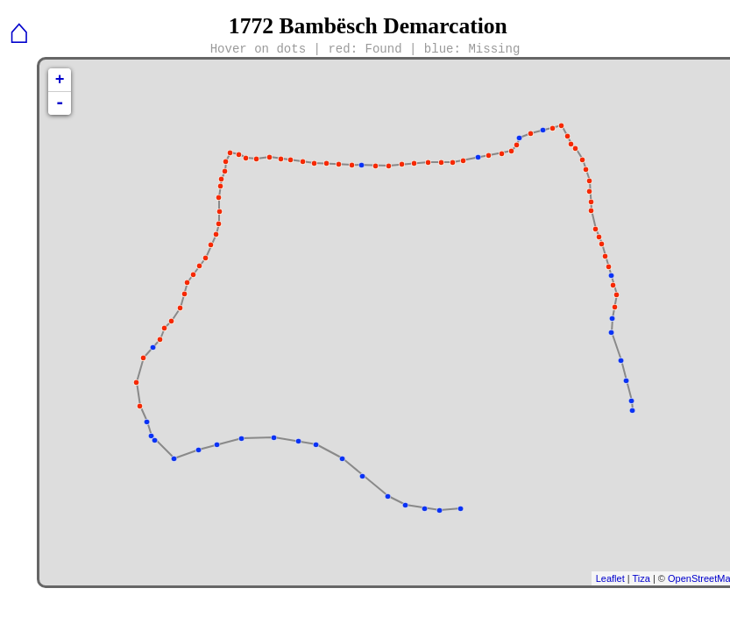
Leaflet (610, 578)
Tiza (640, 578)
